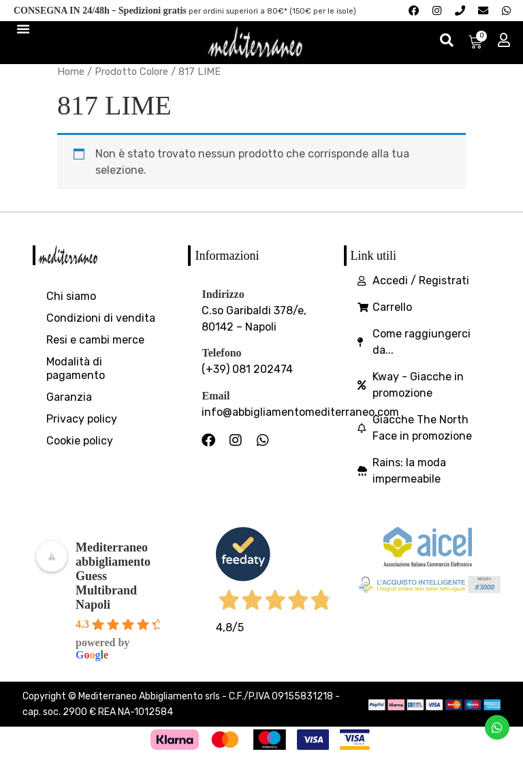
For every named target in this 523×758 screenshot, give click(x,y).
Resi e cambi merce (95, 341)
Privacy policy (81, 420)
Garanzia (69, 399)
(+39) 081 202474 (247, 371)
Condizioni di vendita (100, 320)
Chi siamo (71, 298)
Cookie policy (79, 442)
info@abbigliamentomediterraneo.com (300, 414)
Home (70, 73)
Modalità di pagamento (75, 370)
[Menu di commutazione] (23, 30)
